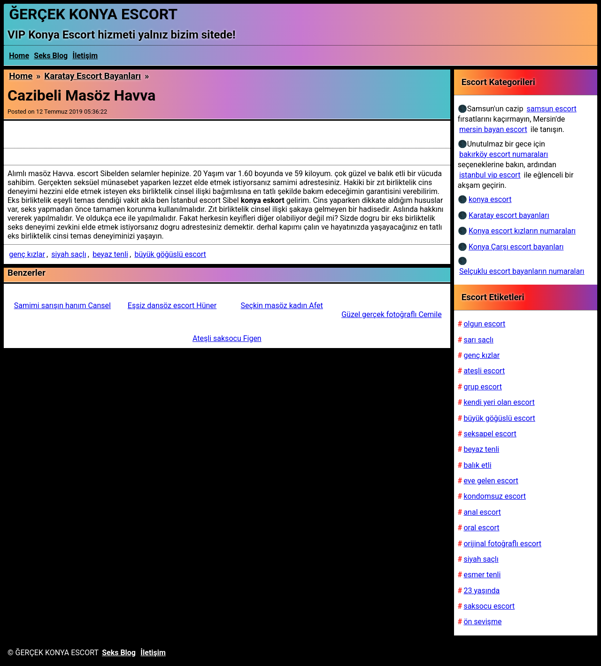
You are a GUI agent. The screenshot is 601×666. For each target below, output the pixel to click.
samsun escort (552, 108)
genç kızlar (27, 254)
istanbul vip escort (489, 174)
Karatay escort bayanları (92, 76)
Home (19, 55)
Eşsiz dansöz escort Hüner (172, 305)
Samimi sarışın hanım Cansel (62, 305)
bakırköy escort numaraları (503, 154)
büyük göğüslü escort (170, 254)
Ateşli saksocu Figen (227, 338)
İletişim (85, 55)
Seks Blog (51, 55)
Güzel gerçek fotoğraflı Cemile (391, 314)
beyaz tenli (110, 254)
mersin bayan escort (493, 129)
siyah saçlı (68, 254)
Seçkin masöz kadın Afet (282, 305)
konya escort (490, 199)
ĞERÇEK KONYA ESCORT (93, 14)
